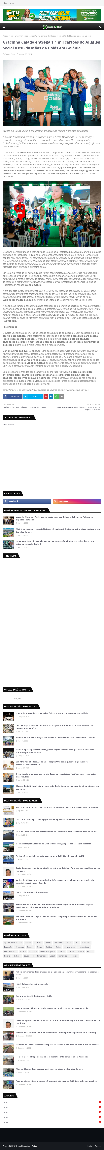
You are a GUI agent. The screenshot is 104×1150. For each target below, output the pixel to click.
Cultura (48, 942)
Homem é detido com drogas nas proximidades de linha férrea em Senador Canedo (55, 737)
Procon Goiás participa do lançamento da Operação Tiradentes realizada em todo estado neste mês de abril (55, 542)
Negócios (33, 951)
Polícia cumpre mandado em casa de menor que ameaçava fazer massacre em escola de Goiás (57, 973)
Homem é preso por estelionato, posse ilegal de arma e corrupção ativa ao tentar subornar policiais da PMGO (55, 751)
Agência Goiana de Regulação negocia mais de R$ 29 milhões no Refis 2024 (50, 856)
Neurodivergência (47, 951)
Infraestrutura (69, 947)
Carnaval (38, 942)
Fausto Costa (10, 54)
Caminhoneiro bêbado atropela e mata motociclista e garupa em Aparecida (52, 1008)
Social (52, 956)
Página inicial (8, 36)
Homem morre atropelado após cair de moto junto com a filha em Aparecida (52, 1056)
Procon (90, 951)
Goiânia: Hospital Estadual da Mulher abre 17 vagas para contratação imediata (53, 843)
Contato (98, 1146)
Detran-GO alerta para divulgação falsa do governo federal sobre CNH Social (52, 819)
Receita (7, 956)
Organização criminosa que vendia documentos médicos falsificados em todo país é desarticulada (56, 775)
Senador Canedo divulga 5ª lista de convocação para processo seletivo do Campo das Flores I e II (56, 918)
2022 (52, 1122)
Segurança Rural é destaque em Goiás (34, 996)
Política (81, 951)
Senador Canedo (39, 956)
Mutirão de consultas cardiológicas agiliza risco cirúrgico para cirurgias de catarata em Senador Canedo (58, 530)
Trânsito (74, 956)
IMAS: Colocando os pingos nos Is (32, 892)
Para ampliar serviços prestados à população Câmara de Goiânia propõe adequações (56, 1081)
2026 (52, 1102)
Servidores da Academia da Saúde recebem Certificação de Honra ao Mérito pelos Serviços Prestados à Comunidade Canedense (54, 906)
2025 (52, 1107)
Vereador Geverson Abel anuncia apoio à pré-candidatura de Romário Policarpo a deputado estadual (54, 518)
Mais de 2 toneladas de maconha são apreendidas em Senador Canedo (49, 1069)
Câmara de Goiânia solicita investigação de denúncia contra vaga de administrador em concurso (57, 787)
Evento (39, 947)
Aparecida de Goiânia (13, 942)
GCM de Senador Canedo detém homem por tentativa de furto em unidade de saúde (56, 831)
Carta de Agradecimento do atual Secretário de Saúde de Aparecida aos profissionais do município (58, 869)
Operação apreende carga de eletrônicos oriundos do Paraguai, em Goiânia (52, 713)
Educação (8, 947)
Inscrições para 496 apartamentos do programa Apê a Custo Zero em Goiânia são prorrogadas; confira (54, 726)
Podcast (61, 951)
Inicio (89, 1146)
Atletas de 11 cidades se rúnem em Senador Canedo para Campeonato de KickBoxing (56, 1032)
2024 (52, 1112)
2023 (52, 1117)
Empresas (20, 947)
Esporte (30, 947)
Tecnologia (62, 956)
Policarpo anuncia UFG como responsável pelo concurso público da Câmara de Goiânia (57, 807)
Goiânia (49, 947)
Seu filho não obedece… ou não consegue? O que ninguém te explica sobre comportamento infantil (52, 763)
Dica (77, 942)
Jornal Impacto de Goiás (27, 1146)
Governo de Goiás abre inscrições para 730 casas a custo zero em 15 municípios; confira (57, 1044)
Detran (68, 942)
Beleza (28, 942)
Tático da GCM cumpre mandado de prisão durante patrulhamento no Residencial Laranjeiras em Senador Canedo (55, 881)
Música (23, 951)
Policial (71, 951)
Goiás (58, 947)
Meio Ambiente (10, 951)
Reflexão (17, 956)
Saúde (26, 956)
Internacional (84, 947)
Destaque (58, 942)
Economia (86, 942)
